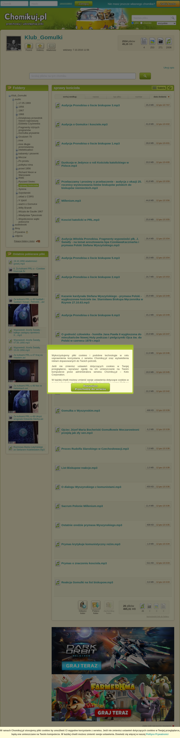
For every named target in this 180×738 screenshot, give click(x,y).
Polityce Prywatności (157, 734)
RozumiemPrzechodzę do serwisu (90, 387)
